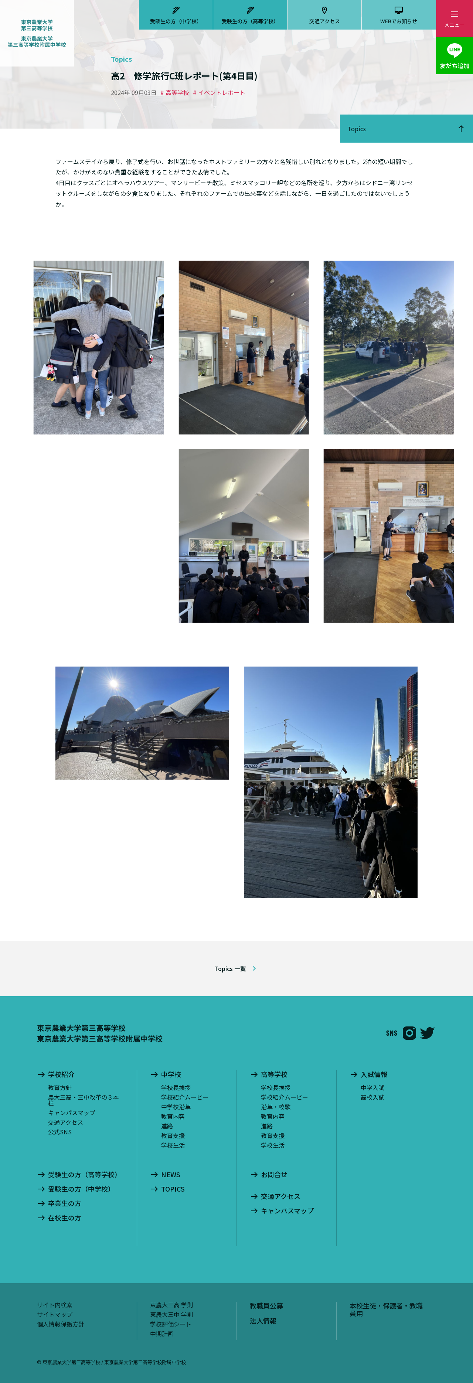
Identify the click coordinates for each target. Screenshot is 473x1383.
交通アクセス (324, 21)
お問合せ (274, 1175)
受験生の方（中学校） (176, 21)
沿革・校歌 (275, 1106)
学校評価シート (170, 1323)
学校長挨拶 (176, 1087)
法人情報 (263, 1320)
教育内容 (173, 1116)
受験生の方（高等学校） (250, 21)
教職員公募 (266, 1305)
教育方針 (60, 1087)
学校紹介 (61, 1074)
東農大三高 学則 (171, 1304)
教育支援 (173, 1135)
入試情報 (374, 1074)
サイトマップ (54, 1314)
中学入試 (372, 1087)
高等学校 (274, 1074)
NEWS (170, 1175)
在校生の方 (64, 1218)
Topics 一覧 (230, 968)
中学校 (171, 1074)
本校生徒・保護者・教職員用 (386, 1309)
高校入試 (372, 1097)
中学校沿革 (176, 1106)
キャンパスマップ (71, 1112)
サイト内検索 (54, 1304)
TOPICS (173, 1189)
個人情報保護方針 (60, 1323)
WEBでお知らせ (398, 21)
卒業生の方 (64, 1203)
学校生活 (173, 1145)
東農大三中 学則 (171, 1314)
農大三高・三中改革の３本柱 (83, 1100)
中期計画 (162, 1333)
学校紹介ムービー (184, 1097)
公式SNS (60, 1131)
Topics (356, 128)
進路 (167, 1125)
